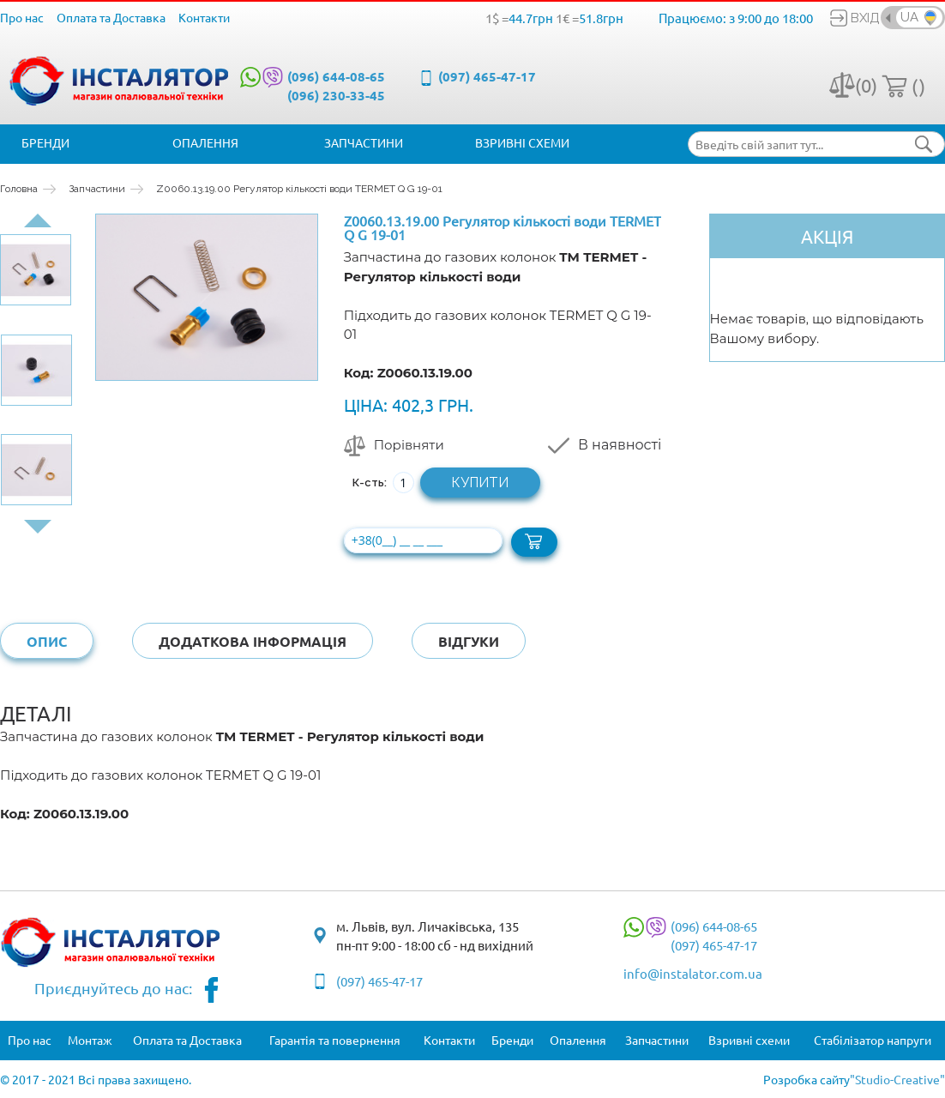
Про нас (22, 17)
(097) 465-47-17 (487, 76)
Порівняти (409, 445)
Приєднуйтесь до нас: (126, 990)
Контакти (204, 17)
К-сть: (369, 482)
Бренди (45, 142)
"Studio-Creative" (897, 1079)
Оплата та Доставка (111, 17)
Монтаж (90, 1039)
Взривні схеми (522, 142)
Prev (37, 220)
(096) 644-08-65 (336, 76)
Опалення (205, 142)
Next (37, 526)
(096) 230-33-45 (336, 95)
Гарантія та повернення (334, 1039)
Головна (19, 189)
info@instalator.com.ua (692, 973)
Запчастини (363, 142)
